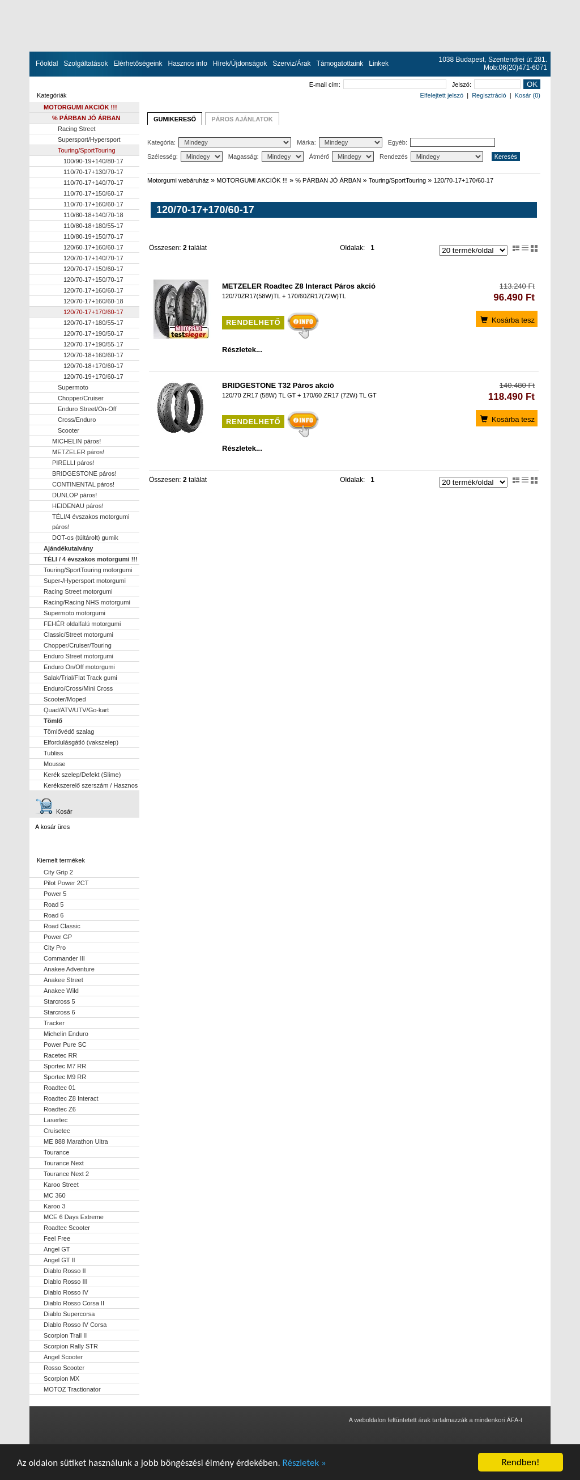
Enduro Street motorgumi (78, 656)
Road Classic (62, 926)
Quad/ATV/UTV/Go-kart (76, 710)
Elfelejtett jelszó (441, 95)
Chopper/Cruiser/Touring (78, 645)
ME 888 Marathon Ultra (76, 1141)
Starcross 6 (59, 1012)
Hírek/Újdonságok (240, 63)
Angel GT (57, 1249)
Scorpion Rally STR (71, 1346)
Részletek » (304, 1463)
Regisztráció (489, 95)
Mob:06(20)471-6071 (515, 67)
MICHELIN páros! (76, 441)
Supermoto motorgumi (74, 613)
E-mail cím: (377, 84)
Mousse (55, 763)
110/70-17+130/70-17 (93, 171)
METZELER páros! (78, 452)
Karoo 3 (55, 1206)
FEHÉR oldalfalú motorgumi (82, 623)
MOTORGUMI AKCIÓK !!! (80, 107)
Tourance (56, 1152)
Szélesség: (185, 156)
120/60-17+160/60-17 (93, 247)
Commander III (64, 958)
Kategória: (219, 142)
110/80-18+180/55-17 (93, 225)
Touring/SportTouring (87, 150)
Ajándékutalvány (68, 548)
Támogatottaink (340, 63)
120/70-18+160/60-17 (93, 355)
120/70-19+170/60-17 (93, 376)
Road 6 (53, 915)
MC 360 (55, 1195)
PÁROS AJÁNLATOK (242, 119)
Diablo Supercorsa (69, 1313)
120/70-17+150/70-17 (93, 279)
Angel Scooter (63, 1357)
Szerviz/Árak (291, 63)
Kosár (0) (527, 95)
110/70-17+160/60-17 (93, 204)
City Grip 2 (58, 872)
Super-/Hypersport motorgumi (85, 580)
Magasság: (266, 156)
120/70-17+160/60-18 (93, 301)
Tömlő (53, 720)
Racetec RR (60, 1055)
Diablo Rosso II (65, 1270)
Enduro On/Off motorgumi (79, 666)
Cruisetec (57, 1130)
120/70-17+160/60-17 (93, 290)
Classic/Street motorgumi (78, 634)
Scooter (68, 430)
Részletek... (242, 349)
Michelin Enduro (66, 1033)
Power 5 (55, 893)
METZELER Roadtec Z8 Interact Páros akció (299, 286)
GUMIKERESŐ (174, 119)
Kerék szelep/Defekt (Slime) (82, 774)
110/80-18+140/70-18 (93, 215)
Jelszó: (486, 84)
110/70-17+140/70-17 (93, 182)
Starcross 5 (59, 1001)
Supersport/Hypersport (89, 139)
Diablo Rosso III (66, 1281)
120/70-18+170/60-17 (93, 365)
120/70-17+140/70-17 (93, 258)
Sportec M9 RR (65, 1076)
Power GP (58, 936)
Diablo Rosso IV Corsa (75, 1324)
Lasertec (55, 1120)
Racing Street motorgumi (78, 591)
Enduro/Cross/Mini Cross (78, 688)
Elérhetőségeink (137, 63)
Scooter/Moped (65, 699)
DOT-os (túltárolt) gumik (85, 537)
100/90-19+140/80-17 (93, 161)
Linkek (379, 63)
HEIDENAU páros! (77, 505)
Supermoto (73, 387)
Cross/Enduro (77, 419)
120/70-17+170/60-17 (93, 311)
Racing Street (77, 128)
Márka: (339, 142)
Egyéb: (441, 142)
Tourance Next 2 (66, 1173)
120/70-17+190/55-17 (93, 344)
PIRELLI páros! (73, 462)
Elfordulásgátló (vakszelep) (81, 742)
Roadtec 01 (59, 1087)
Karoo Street (61, 1184)
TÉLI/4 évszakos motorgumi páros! (90, 521)
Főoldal (47, 63)
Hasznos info (187, 63)
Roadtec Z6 (60, 1109)
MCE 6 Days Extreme (74, 1216)
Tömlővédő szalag (69, 731)
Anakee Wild (61, 990)
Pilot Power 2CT (66, 882)
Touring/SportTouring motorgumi (88, 569)
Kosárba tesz (507, 319)
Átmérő (341, 156)
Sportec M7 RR (65, 1066)
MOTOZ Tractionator (72, 1389)
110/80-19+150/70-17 (93, 236)
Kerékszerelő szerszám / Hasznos (91, 785)
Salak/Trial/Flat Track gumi (80, 677)
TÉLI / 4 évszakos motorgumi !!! (91, 559)
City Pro (55, 947)
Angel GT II (59, 1260)
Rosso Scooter (64, 1367)
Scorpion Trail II (65, 1335)
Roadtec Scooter (67, 1227)
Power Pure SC (65, 1044)
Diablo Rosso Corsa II (74, 1303)
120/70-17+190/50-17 (93, 333)
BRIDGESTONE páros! (84, 473)
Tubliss (53, 753)
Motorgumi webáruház (178, 180)
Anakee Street (63, 979)
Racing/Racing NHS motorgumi (87, 602)
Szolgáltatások (85, 63)
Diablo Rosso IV (66, 1292)
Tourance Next (64, 1163)
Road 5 (53, 904)
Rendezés (431, 156)
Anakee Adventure (69, 969)
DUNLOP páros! (74, 495)
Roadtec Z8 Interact (71, 1098)
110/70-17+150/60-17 (93, 193)
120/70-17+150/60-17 (93, 268)
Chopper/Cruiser (81, 398)
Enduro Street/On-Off (87, 408)
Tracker (54, 1023)
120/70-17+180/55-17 (93, 322)
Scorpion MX (61, 1378)
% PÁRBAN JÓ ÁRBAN (86, 118)
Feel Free (57, 1238)
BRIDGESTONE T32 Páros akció (278, 385)
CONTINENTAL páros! (83, 484)
